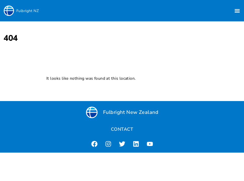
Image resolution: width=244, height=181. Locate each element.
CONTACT (122, 129)
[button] (237, 11)
